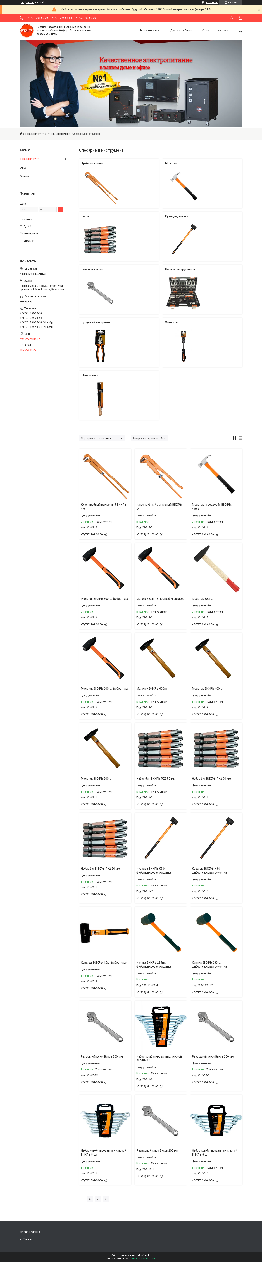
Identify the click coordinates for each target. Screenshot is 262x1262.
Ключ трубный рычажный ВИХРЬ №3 (103, 506)
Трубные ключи (92, 163)
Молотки (171, 163)
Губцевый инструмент (97, 322)
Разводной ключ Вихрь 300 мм (102, 1056)
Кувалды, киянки (176, 216)
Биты (85, 216)
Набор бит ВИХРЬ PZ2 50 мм (155, 778)
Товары (27, 1239)
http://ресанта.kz (30, 339)
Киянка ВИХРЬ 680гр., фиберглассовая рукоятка (209, 964)
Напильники (90, 375)
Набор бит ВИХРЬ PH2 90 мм (211, 778)
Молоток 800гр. (202, 598)
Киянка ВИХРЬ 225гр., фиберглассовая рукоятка (153, 964)
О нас (205, 30)
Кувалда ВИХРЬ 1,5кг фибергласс (104, 962)
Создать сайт (27, 2)
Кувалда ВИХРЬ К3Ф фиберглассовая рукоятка (209, 870)
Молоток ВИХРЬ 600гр (151, 688)
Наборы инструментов (180, 269)
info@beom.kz (28, 349)
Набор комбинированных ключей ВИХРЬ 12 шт (159, 1058)
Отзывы (24, 176)
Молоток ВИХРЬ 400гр (207, 688)
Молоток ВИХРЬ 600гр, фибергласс (104, 688)
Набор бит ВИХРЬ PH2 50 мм (100, 868)
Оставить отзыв (231, 18)
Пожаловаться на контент (143, 1258)
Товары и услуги (149, 30)
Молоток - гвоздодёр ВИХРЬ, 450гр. (212, 506)
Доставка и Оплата (181, 30)
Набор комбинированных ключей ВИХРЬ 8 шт (103, 1152)
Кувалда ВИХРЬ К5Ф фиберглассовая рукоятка (153, 870)
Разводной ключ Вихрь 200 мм (157, 1150)
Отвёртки (171, 322)
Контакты (223, 30)
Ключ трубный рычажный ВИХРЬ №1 (159, 506)
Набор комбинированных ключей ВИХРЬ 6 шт (214, 1152)
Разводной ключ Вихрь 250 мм (213, 1056)
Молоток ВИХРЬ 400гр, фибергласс (160, 598)
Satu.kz (147, 1255)
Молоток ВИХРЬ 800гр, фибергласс (104, 598)
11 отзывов (212, 2)
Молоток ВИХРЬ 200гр (96, 778)
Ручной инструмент (58, 133)
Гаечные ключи (92, 269)
